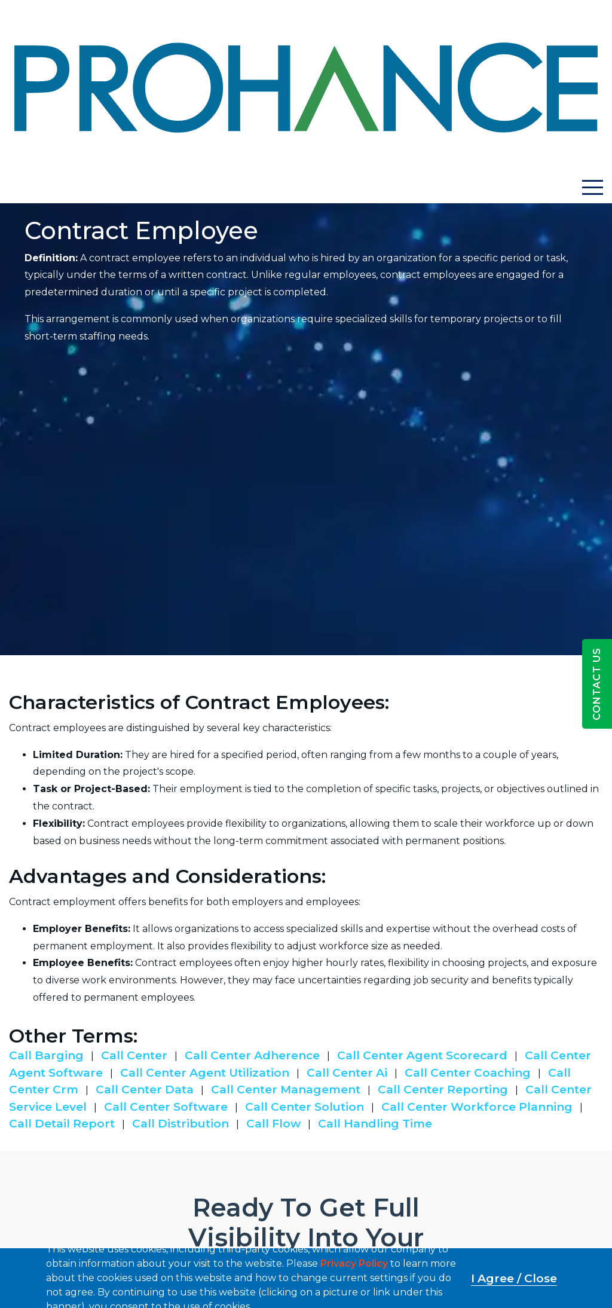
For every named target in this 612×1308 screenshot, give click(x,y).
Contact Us (596, 683)
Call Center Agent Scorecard (422, 1055)
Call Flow (273, 1123)
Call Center (134, 1055)
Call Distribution (180, 1123)
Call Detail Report (62, 1123)
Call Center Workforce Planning (477, 1107)
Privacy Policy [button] (354, 1263)
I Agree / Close (514, 1278)
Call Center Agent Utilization (204, 1073)
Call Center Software (166, 1107)
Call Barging (46, 1055)
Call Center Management (285, 1089)
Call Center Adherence (252, 1055)
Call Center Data (145, 1089)
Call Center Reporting (443, 1089)
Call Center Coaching (468, 1073)
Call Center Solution (304, 1107)
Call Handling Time (375, 1123)
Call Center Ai (347, 1073)
